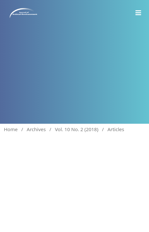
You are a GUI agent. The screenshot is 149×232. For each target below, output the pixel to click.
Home (11, 129)
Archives (36, 129)
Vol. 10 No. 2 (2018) (76, 129)
